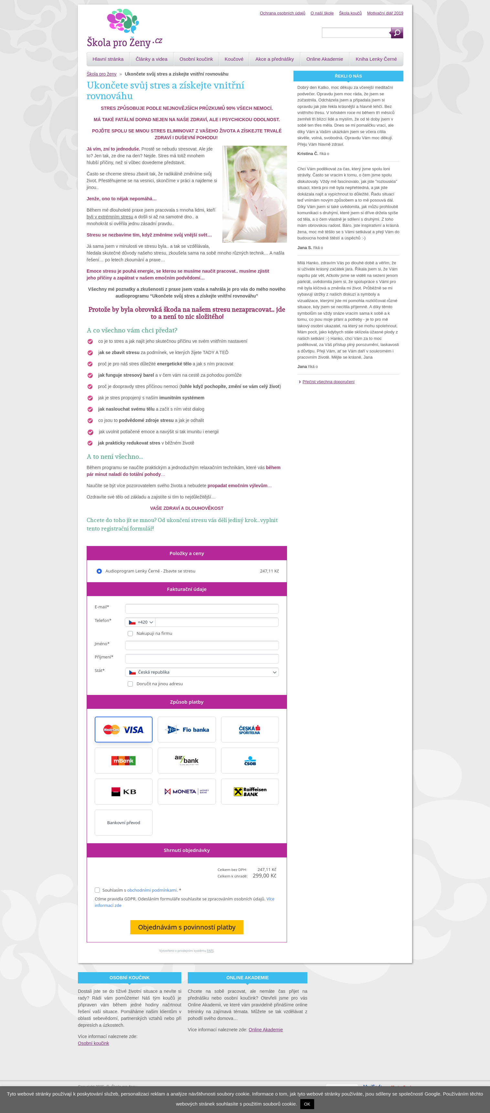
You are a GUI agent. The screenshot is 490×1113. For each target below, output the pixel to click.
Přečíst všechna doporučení (329, 381)
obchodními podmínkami (151, 890)
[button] (124, 729)
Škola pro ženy (102, 74)
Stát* (100, 670)
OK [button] (307, 1104)
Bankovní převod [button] (123, 822)
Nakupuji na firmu (153, 633)
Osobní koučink (93, 1043)
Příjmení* (104, 657)
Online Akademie (266, 1029)
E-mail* (102, 607)
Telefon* (103, 620)
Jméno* (102, 643)
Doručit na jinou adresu (159, 684)
